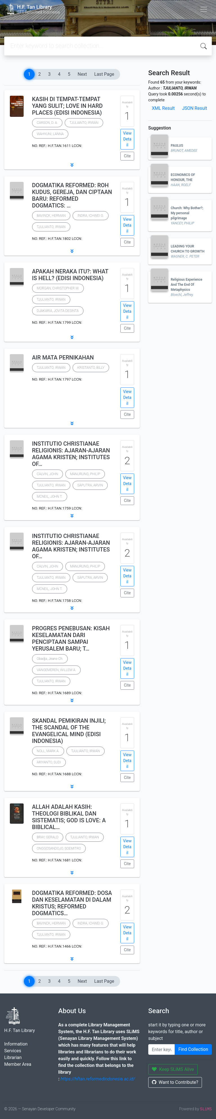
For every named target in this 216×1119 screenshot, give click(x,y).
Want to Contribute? (175, 1082)
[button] (72, 164)
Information (16, 1044)
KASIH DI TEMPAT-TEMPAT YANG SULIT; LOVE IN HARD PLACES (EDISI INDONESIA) (67, 106)
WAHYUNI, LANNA (50, 134)
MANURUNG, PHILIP (85, 474)
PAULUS (177, 146)
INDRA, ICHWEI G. (90, 216)
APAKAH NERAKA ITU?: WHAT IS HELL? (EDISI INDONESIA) (70, 275)
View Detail (127, 139)
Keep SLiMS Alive (173, 1069)
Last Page (104, 74)
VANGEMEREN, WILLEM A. (56, 670)
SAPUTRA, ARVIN (90, 485)
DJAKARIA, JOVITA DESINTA (58, 311)
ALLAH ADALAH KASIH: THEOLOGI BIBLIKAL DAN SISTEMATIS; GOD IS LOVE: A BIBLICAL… (69, 816)
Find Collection (193, 1049)
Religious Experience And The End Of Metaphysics (186, 285)
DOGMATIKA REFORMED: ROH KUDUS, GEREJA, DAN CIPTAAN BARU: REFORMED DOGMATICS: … (72, 195)
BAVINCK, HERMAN (51, 216)
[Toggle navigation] (204, 9)
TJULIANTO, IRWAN (83, 123)
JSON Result (194, 108)
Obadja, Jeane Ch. (50, 659)
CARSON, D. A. (47, 123)
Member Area (17, 1064)
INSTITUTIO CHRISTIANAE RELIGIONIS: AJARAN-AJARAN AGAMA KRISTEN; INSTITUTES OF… (71, 453)
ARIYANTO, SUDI (49, 762)
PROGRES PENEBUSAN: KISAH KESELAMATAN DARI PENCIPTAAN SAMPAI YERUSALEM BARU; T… (71, 638)
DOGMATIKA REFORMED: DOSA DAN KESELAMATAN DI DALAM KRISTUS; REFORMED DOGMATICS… (72, 903)
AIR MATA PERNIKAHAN (63, 357)
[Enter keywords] (161, 1049)
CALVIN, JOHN (47, 474)
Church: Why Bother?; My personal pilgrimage (187, 213)
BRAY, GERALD (47, 837)
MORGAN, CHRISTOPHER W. (58, 288)
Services (12, 1050)
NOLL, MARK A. (48, 751)
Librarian (13, 1057)
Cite (127, 156)
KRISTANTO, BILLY (90, 368)
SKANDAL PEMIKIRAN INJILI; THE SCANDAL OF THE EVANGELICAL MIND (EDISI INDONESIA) (69, 730)
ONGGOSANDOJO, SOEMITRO (59, 848)
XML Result (163, 108)
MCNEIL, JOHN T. (49, 497)
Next (82, 74)
